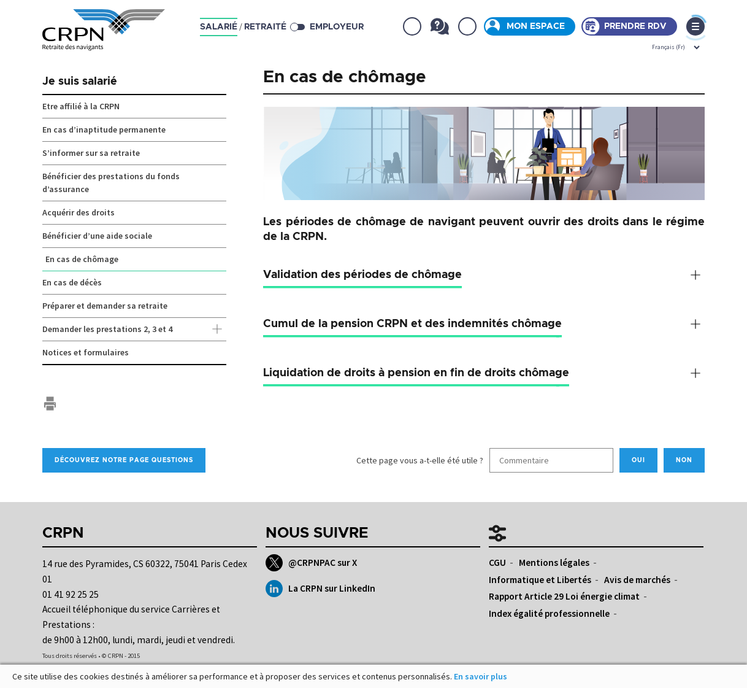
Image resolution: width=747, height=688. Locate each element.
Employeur (337, 27)
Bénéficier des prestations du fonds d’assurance (111, 183)
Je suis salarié (79, 81)
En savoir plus (480, 676)
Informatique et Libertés (540, 580)
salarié (218, 27)
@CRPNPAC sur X (311, 562)
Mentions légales (554, 562)
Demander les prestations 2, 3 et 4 (134, 329)
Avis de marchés (637, 580)
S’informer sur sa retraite (91, 152)
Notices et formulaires (85, 352)
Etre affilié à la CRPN (81, 106)
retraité (265, 27)
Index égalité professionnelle (549, 613)
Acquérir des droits (78, 212)
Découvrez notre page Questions (124, 460)
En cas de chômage (81, 259)
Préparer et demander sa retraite (104, 305)
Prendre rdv (635, 26)
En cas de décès (72, 282)
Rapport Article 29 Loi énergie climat (564, 596)
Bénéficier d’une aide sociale (97, 235)
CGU (497, 562)
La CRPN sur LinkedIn (320, 588)
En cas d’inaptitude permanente (104, 129)
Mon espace (536, 26)
